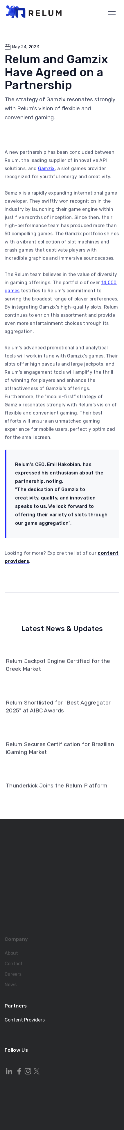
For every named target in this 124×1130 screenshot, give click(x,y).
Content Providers (25, 1019)
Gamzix (46, 171)
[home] (34, 11)
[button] (112, 11)
